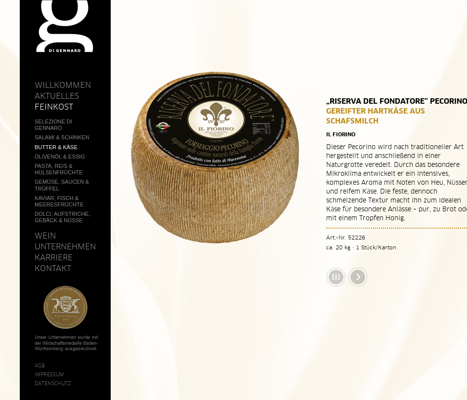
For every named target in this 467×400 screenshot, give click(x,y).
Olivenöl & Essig (60, 157)
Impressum (49, 374)
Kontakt (53, 268)
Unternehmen (65, 246)
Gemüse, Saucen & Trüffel (62, 185)
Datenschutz (53, 383)
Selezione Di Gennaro (53, 125)
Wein (45, 235)
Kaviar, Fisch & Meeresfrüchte (59, 201)
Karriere (54, 257)
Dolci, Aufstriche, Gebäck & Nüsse (62, 217)
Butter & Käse (56, 147)
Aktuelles (57, 95)
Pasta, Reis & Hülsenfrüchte (59, 169)
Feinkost (54, 106)
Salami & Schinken (62, 137)
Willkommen (63, 84)
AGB (40, 365)
